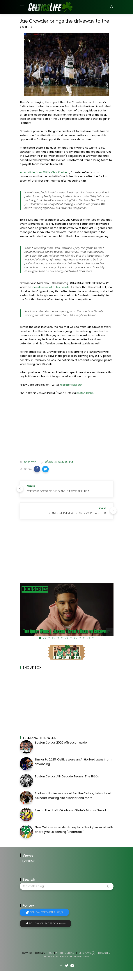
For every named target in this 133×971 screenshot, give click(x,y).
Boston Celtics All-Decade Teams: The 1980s (67, 776)
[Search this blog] (67, 886)
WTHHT (59, 952)
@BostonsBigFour (71, 385)
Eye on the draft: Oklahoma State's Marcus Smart (70, 810)
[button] (37, 469)
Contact (70, 952)
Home (51, 952)
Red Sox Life (103, 952)
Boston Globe (85, 393)
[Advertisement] (67, 428)
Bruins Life (66, 956)
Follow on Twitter (46, 912)
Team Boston (81, 956)
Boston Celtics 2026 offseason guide (61, 742)
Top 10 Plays (84, 952)
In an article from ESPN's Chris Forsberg (44, 172)
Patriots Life (51, 956)
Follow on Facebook (47, 923)
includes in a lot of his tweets (50, 287)
